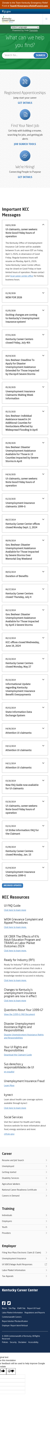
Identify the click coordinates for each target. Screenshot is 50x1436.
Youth (4, 1234)
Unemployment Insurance (14, 1265)
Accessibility (33, 1349)
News (4, 1315)
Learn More (10, 1092)
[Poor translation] (11, 1378)
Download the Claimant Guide (19, 1061)
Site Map (12, 1315)
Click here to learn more (16, 910)
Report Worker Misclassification (15, 1328)
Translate (31, 31)
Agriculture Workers (11, 1191)
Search (40, 55)
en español (10, 1078)
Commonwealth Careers (12, 1324)
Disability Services (10, 1185)
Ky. (6, 11)
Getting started (9, 1179)
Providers (6, 1240)
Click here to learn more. (16, 928)
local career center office (21, 276)
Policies (5, 1349)
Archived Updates (12, 885)
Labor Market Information (13, 1277)
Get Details (25, 103)
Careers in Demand (10, 1203)
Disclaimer (22, 1349)
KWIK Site (21, 1315)
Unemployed (8, 1173)
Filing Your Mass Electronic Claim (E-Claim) (21, 1260)
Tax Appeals (7, 1283)
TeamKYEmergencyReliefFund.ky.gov (29, 6)
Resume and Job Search (13, 1167)
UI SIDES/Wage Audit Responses (17, 1271)
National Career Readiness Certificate (19, 1197)
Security (13, 1349)
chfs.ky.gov (10, 1141)
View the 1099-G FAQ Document (20, 1020)
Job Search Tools (25, 144)
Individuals (7, 1222)
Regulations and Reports (35, 1320)
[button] (25, 230)
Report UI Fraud (33, 1315)
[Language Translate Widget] (25, 27)
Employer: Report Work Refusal (15, 1333)
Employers (7, 1228)
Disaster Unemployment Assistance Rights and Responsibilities (24, 1041)
